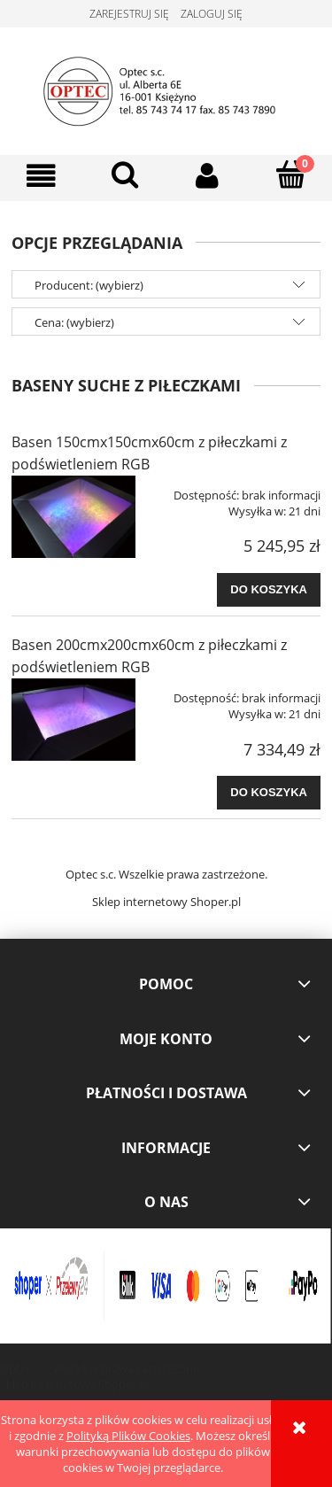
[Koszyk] (290, 174)
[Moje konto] (208, 176)
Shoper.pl (215, 902)
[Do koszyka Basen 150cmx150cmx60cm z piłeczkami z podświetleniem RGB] (268, 590)
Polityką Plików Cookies (128, 1436)
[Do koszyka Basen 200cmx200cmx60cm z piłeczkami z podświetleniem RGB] (268, 792)
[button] (41, 176)
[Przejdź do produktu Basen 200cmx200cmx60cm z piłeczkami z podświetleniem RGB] (73, 719)
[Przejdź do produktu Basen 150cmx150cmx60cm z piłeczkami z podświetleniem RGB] (73, 517)
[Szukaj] (124, 174)
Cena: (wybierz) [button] (74, 322)
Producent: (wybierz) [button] (89, 285)
